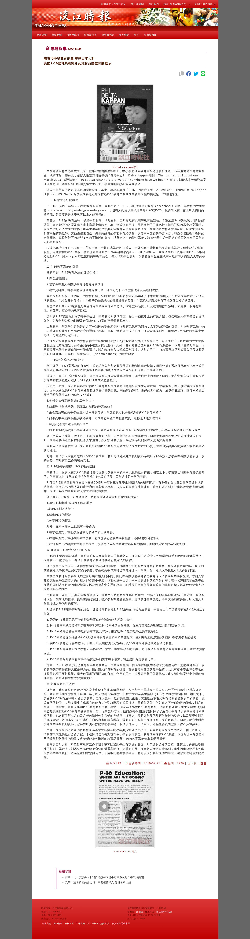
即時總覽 (42, 34)
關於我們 (154, 4)
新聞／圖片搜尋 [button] (205, 4)
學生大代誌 (108, 34)
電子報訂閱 (137, 4)
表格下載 (69, 923)
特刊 (136, 34)
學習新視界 (90, 34)
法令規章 (57, 923)
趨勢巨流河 (72, 34)
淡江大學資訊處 (164, 911)
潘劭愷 (139, 911)
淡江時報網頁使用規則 (98, 923)
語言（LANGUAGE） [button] (177, 4)
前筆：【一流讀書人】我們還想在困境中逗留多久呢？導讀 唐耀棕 (105, 877)
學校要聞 (56, 34)
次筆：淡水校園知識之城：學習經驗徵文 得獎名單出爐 (98, 882)
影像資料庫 (150, 34)
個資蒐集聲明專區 (121, 923)
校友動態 (124, 34)
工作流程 (80, 923)
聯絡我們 (46, 923)
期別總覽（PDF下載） (113, 4)
